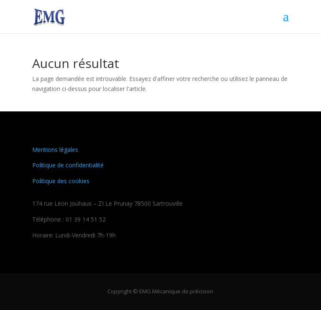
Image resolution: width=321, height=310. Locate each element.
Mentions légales (55, 150)
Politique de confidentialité (68, 165)
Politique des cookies (60, 181)
